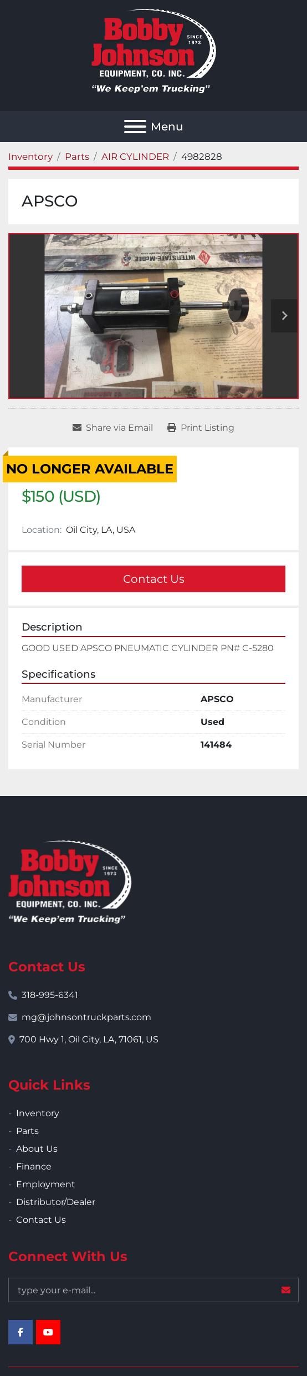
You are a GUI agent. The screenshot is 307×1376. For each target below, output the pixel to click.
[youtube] (48, 1332)
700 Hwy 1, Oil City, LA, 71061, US (88, 1039)
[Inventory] (30, 156)
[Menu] (135, 126)
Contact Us (154, 579)
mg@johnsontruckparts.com (86, 1017)
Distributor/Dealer (55, 1202)
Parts (27, 1131)
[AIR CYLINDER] (135, 156)
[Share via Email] (112, 427)
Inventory (37, 1113)
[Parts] (77, 156)
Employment (45, 1184)
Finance (34, 1166)
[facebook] (20, 1332)
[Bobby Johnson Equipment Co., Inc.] (69, 881)
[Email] (153, 1290)
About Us (37, 1148)
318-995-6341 (50, 995)
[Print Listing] (201, 427)
